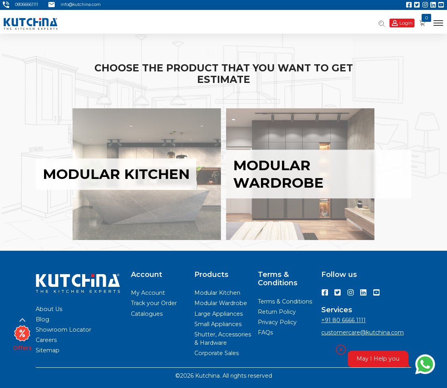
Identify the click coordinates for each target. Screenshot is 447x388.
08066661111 (20, 5)
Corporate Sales (216, 353)
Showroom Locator (63, 329)
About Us (49, 309)
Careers (46, 340)
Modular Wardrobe (220, 303)
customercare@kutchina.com (362, 332)
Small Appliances (218, 324)
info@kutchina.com (74, 5)
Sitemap (47, 350)
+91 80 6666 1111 (343, 320)
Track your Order (154, 303)
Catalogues (147, 313)
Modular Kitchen (217, 292)
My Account (148, 292)
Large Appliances (218, 313)
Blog (42, 319)
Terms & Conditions (285, 301)
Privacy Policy (277, 322)
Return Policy (277, 311)
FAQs (265, 332)
